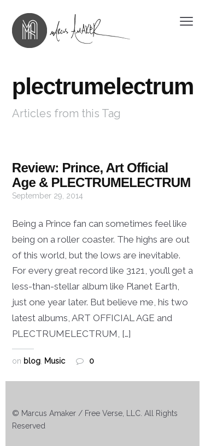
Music (54, 361)
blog (32, 361)
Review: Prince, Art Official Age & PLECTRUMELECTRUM (101, 174)
